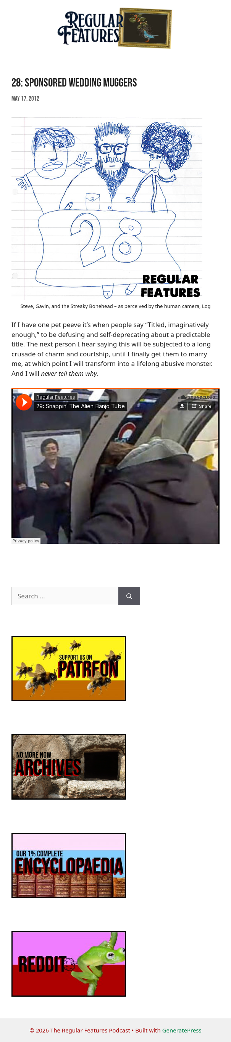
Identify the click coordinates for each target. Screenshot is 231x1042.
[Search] (129, 596)
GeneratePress (182, 1030)
